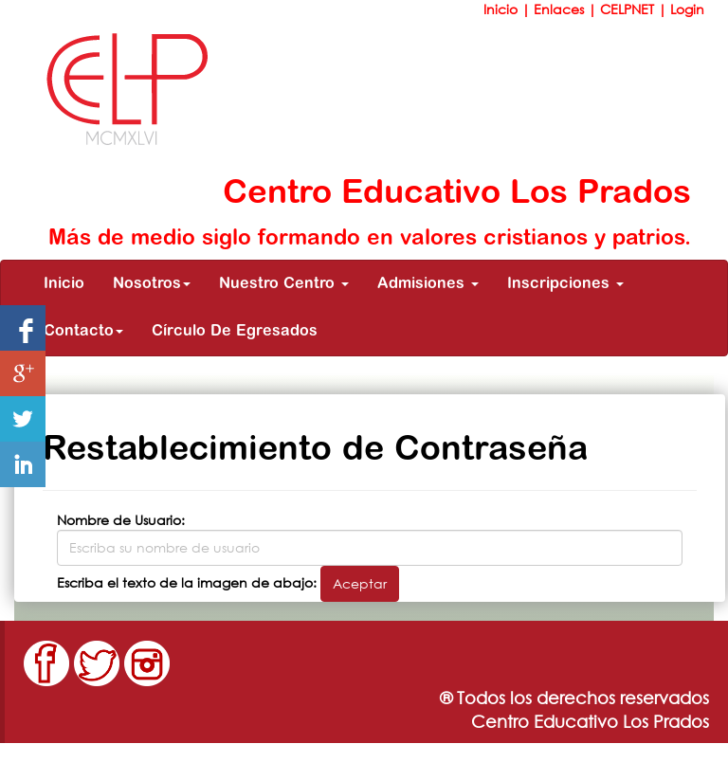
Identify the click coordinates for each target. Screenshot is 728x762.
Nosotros (152, 284)
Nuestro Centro (284, 284)
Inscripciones (565, 284)
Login (687, 9)
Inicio (502, 9)
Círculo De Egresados (235, 331)
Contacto (83, 331)
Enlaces (561, 9)
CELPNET (629, 9)
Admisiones (428, 284)
